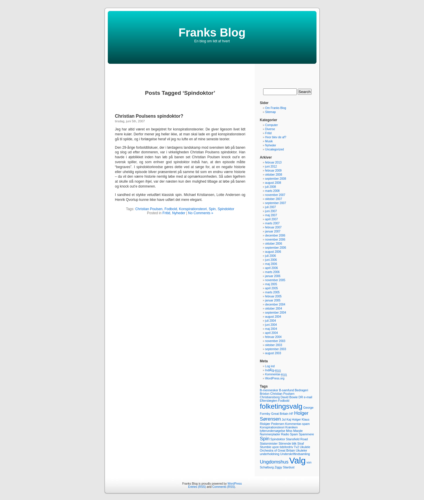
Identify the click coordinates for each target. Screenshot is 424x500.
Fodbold (170, 209)
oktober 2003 (273, 345)
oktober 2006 (273, 243)
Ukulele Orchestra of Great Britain (285, 448)
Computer (271, 125)
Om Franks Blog (275, 108)
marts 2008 (272, 190)
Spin (212, 209)
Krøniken (291, 427)
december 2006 (275, 235)
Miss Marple (294, 430)
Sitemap (270, 112)
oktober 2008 (273, 174)
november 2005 (275, 280)
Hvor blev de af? (275, 137)
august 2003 (273, 353)
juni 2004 (271, 324)
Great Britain (279, 413)
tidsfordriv (286, 447)
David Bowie (289, 397)
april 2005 (271, 288)
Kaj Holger (293, 419)
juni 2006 (271, 259)
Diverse (270, 129)
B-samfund (286, 390)
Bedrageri (301, 390)
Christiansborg (270, 397)
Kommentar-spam (297, 424)
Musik (269, 141)
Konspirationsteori (193, 209)
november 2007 (275, 195)
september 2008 (275, 178)
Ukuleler (301, 450)
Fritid (166, 213)
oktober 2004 (273, 308)
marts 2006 (272, 272)
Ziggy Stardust (284, 467)
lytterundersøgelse (272, 430)
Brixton (265, 393)
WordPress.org (275, 378)
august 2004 (273, 316)
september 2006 (275, 247)
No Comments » (200, 213)
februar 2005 (273, 296)
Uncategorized (274, 149)
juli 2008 (270, 186)
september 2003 (275, 349)
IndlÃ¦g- (273, 370)
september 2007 (275, 203)
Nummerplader (270, 434)
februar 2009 (273, 170)
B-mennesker (269, 390)
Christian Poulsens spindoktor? (149, 116)
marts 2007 (272, 223)
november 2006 (275, 239)
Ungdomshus (274, 462)
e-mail (308, 397)
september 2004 (275, 312)
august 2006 (273, 251)
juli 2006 (270, 255)
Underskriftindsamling (295, 454)
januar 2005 (273, 300)
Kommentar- (276, 374)
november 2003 (275, 341)
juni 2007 (271, 211)
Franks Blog (212, 32)
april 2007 (271, 219)
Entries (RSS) (197, 486)
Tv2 (296, 447)
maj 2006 (271, 264)
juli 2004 (270, 320)
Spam (294, 434)
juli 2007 (270, 207)
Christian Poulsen (149, 209)
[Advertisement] (212, 72)
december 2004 (275, 304)
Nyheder (178, 213)
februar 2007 (273, 227)
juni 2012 (271, 166)
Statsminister (269, 443)
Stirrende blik (287, 443)
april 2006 (271, 268)
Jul (284, 419)
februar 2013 (273, 162)
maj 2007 (271, 215)
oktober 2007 (273, 199)
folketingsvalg (281, 406)
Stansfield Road (297, 439)
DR (301, 397)
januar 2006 (273, 276)
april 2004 (271, 332)
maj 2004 (271, 328)
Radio (285, 434)
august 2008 (273, 182)
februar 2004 (273, 337)
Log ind (270, 366)
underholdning (270, 454)
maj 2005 (271, 284)
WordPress (235, 483)
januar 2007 (273, 231)
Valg (297, 460)
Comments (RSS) (223, 486)
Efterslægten (268, 400)
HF (291, 413)
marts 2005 (272, 292)
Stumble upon (269, 447)
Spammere (306, 434)
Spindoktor (226, 209)
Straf (300, 443)
